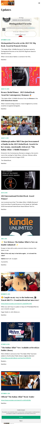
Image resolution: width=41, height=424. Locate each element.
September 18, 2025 (5, 40)
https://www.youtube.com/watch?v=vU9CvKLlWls (16, 400)
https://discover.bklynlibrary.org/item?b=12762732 (16, 358)
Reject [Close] (21, 421)
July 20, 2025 (4, 193)
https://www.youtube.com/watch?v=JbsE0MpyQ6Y (16, 303)
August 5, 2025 (5, 138)
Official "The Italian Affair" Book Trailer (17, 397)
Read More (3, 59)
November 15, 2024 (5, 294)
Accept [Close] (21, 417)
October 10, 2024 (5, 344)
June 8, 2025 (4, 239)
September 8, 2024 (5, 393)
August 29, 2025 (5, 89)
